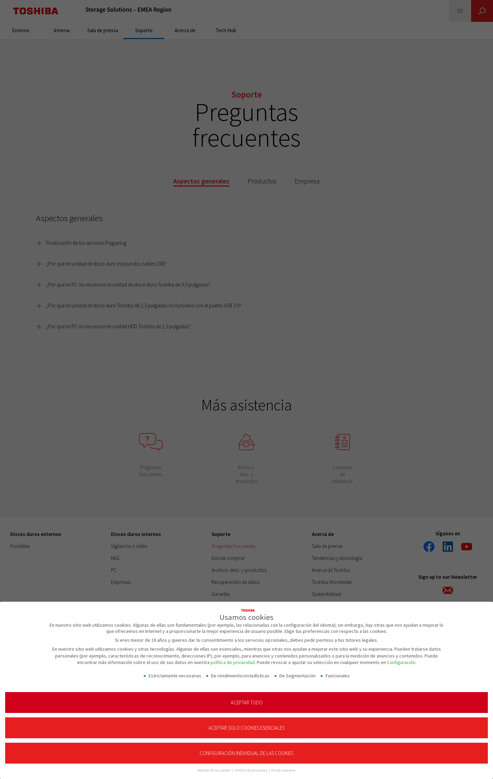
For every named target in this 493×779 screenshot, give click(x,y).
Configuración (401, 662)
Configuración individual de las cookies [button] (246, 753)
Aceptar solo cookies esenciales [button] (246, 728)
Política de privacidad (251, 770)
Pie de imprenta (283, 770)
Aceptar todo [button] (247, 702)
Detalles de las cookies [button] (215, 770)
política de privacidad (233, 662)
